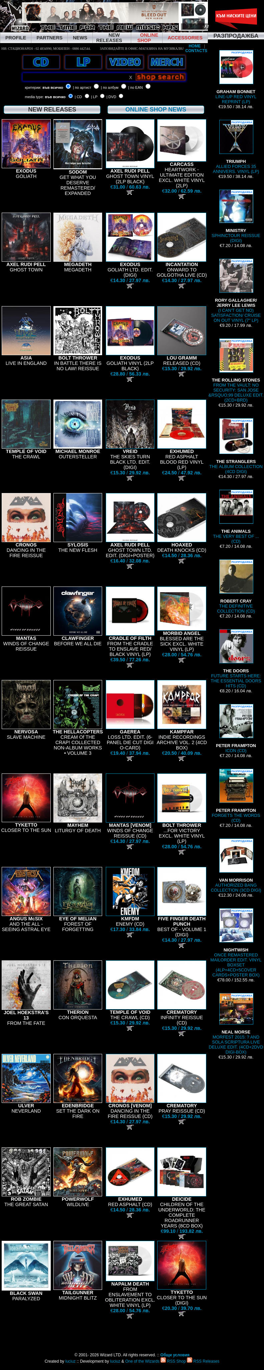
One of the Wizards (142, 1361)
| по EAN (135, 87)
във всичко (52, 87)
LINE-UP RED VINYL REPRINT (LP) (236, 77)
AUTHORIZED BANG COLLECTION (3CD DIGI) (236, 866)
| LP (94, 97)
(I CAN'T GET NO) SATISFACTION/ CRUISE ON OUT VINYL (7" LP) (236, 291)
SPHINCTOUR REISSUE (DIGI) (236, 216)
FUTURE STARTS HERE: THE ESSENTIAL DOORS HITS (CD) (236, 658)
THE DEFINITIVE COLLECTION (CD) (236, 586)
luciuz (70, 1361)
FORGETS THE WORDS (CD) (236, 796)
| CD (78, 97)
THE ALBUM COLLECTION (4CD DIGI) (236, 446)
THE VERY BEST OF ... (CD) (236, 517)
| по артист (82, 87)
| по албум (109, 87)
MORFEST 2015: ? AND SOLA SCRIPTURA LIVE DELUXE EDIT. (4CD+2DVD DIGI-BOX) (236, 1024)
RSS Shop (173, 1361)
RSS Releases (203, 1361)
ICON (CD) (236, 728)
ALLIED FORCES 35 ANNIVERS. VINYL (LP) (236, 147)
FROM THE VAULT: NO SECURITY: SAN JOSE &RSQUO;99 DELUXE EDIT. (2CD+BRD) (236, 370)
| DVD (111, 97)
